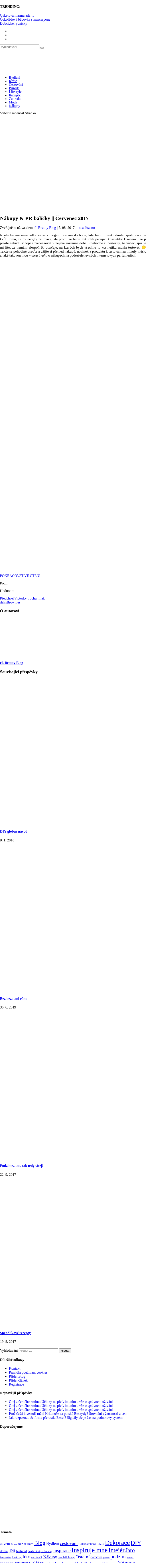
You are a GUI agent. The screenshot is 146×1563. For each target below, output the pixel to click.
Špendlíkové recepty (15, 1333)
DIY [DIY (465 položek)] (136, 1543)
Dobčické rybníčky (13, 23)
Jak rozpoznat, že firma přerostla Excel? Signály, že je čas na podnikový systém (66, 1417)
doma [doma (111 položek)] (4, 1551)
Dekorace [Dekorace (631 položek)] (117, 1542)
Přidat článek (18, 1380)
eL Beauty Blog (45, 228)
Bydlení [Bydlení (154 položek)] (52, 1543)
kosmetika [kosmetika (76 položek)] (5, 1557)
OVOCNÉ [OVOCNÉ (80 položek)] (97, 1557)
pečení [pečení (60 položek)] (106, 1557)
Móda (13, 102)
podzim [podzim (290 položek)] (118, 1556)
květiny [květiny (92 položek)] (17, 1557)
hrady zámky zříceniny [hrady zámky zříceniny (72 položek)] (40, 1551)
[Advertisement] (46, 165)
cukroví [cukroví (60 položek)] (100, 1544)
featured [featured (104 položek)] (21, 1551)
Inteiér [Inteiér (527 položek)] (116, 1550)
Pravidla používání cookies (28, 1372)
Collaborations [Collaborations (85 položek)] (87, 1543)
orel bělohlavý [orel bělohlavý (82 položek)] (66, 1557)
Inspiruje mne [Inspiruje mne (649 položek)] (89, 1549)
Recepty (14, 95)
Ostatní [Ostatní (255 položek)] (82, 1556)
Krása (13, 81)
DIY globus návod (13, 831)
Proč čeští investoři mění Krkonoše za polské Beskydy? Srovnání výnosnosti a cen (67, 1413)
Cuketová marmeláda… (17, 15)
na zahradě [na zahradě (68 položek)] (36, 1557)
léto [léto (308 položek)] (26, 1556)
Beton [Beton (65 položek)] (14, 1544)
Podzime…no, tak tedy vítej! (21, 1166)
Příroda (14, 88)
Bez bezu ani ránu (13, 998)
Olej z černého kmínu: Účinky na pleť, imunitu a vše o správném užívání (61, 1401)
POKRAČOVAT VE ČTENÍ (20, 576)
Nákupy (14, 106)
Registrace (16, 1384)
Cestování (16, 84)
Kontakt (14, 1368)
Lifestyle (15, 91)
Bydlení (14, 77)
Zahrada (14, 99)
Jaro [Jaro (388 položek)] (130, 1550)
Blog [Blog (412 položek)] (39, 1543)
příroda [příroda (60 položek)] (130, 1557)
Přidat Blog (17, 1376)
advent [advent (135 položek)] (5, 1544)
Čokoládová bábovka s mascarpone (25, 19)
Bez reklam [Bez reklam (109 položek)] (25, 1543)
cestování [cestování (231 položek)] (69, 1543)
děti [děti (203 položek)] (11, 1550)
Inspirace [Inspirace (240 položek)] (62, 1550)
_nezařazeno (86, 228)
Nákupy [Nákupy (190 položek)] (50, 1557)
